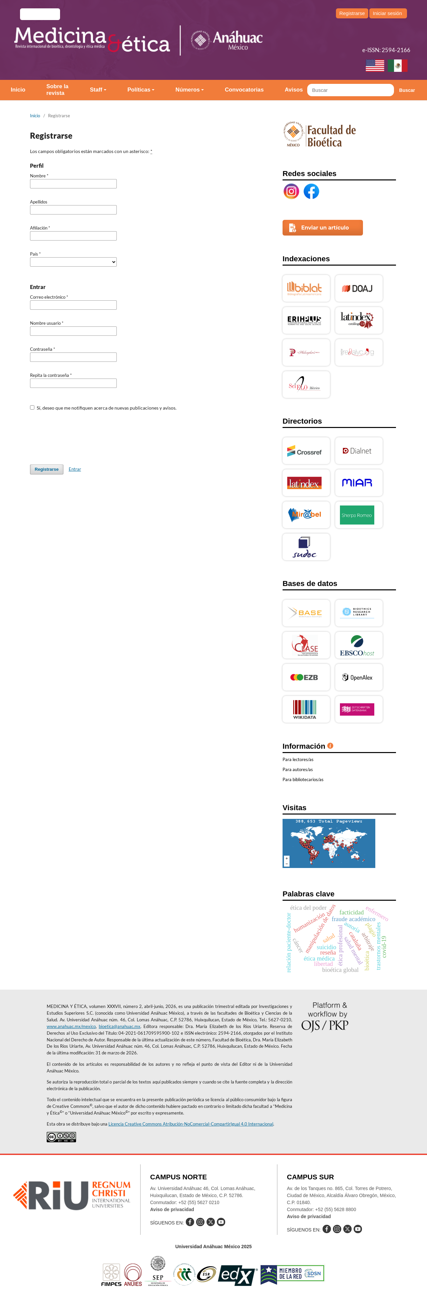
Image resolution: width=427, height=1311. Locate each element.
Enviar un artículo (325, 228)
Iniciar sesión (387, 13)
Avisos (294, 90)
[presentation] (80, 434)
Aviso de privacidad (172, 1209)
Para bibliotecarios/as (303, 779)
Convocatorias (244, 90)
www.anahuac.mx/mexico (71, 1026)
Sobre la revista (57, 89)
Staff (96, 90)
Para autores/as (298, 769)
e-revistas (40, 14)
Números (187, 90)
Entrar (75, 469)
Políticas (138, 90)
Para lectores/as (298, 759)
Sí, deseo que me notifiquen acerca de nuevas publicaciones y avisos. (103, 408)
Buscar (407, 90)
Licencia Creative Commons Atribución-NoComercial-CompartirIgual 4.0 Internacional (190, 1124)
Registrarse (352, 13)
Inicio (18, 90)
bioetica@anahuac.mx (119, 1026)
